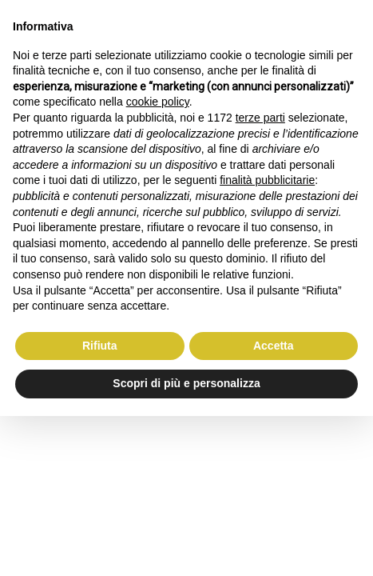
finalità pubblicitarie (267, 180)
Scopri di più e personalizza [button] (186, 383)
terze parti (260, 117)
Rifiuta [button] (99, 345)
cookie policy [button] (157, 101)
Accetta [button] (273, 345)
